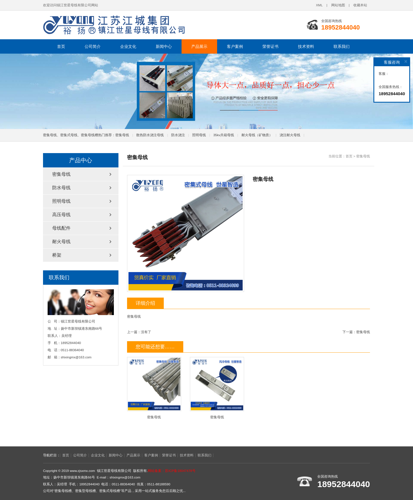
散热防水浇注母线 (150, 135)
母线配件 (61, 228)
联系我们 (342, 46)
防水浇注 (178, 135)
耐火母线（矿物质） (256, 135)
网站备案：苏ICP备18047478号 (172, 470)
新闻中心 (164, 46)
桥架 (56, 255)
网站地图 (338, 5)
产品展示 (199, 46)
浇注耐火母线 (290, 135)
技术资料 (306, 46)
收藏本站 (360, 5)
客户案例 (235, 46)
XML (319, 5)
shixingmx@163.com (76, 357)
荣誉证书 (270, 46)
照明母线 (199, 135)
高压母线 (61, 214)
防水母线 (61, 187)
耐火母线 (61, 241)
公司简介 (93, 46)
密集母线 (122, 135)
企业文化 (128, 46)
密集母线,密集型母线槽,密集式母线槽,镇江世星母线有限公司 (114, 25)
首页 (61, 46)
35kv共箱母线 (223, 135)
